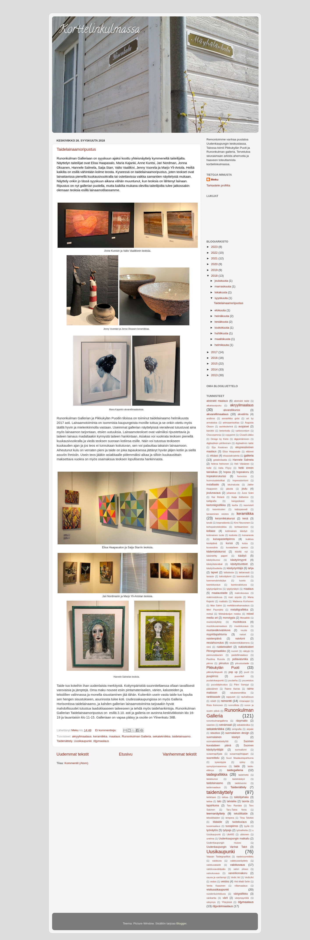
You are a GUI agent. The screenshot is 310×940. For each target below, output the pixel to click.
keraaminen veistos (217, 514)
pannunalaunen (214, 655)
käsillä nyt (241, 551)
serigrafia (236, 729)
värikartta (211, 898)
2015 (214, 363)
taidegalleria (235, 770)
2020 (214, 264)
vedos (213, 881)
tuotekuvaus (239, 821)
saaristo (210, 725)
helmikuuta (222, 345)
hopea (227, 472)
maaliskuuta (223, 339)
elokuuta (221, 310)
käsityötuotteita (214, 568)
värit (225, 897)
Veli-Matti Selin (242, 881)
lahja (251, 568)
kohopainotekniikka (216, 527)
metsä (209, 614)
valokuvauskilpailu (215, 869)
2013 (214, 375)
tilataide (217, 821)
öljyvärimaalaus (223, 906)
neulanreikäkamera (239, 642)
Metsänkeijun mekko (229, 614)
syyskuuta (222, 298)
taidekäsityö (238, 779)
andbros (210, 418)
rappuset (230, 697)
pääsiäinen (212, 688)
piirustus (224, 663)
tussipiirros (231, 826)
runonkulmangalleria (217, 720)
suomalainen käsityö (223, 737)
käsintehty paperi (216, 555)
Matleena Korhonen (243, 601)
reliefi (213, 701)
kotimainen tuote (215, 535)
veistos (225, 881)
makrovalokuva (214, 597)
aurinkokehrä (226, 426)
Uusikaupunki (83, 741)
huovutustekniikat (215, 480)
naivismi (240, 638)
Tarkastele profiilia (218, 185)
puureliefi (239, 676)
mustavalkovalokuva (218, 630)
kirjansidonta (223, 522)
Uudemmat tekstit (72, 754)
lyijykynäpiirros (214, 589)
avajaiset (243, 426)
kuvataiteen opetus (237, 547)
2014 (214, 369)
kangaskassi (238, 501)
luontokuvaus (213, 584)
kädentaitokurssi (216, 551)
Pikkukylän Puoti (222, 667)
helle (208, 468)
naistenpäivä (213, 638)
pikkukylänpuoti (214, 672)
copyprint (230, 435)
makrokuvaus (242, 593)
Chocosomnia (213, 435)
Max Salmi (216, 605)
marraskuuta (223, 286)
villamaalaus (240, 885)
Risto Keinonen (214, 705)
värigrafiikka (241, 893)
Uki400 (230, 834)
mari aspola (234, 597)
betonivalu (224, 430)
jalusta (229, 488)
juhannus (231, 493)
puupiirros (212, 676)
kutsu (245, 543)
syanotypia (220, 762)
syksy (242, 762)
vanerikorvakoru (237, 873)
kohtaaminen (241, 527)
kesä (245, 518)
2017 (214, 352)
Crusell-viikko (247, 435)
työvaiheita (242, 830)
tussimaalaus (213, 826)
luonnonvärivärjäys (216, 580)
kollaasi (210, 531)
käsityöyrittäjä (235, 568)
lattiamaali (244, 572)
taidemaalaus (213, 787)
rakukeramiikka (238, 692)
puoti (246, 672)
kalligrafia (211, 501)
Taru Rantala (234, 805)
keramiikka (100, 736)
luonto (242, 580)
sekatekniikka (162, 736)
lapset (214, 572)
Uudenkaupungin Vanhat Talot (226, 846)
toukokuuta (222, 327)
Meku (214, 179)
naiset (243, 634)
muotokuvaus (241, 626)
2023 (214, 246)
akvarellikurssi (231, 410)
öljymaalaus (101, 741)
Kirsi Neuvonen (242, 522)
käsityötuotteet (239, 564)
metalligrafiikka (239, 609)
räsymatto (241, 720)
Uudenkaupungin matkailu (234, 838)
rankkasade (213, 696)
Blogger (181, 923)
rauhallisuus (247, 697)
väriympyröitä (242, 898)
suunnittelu (212, 757)
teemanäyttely (215, 813)
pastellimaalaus (239, 655)
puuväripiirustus (219, 684)
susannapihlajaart (239, 753)
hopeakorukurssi (216, 476)
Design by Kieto (220, 439)
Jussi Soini (248, 493)
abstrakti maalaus (217, 400)
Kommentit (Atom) (76, 763)
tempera (229, 817)
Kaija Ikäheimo (240, 497)
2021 (214, 258)
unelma (210, 838)
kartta (235, 505)
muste (244, 630)
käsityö (242, 555)
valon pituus (241, 869)
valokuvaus (237, 864)
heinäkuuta (222, 316)
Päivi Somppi (241, 684)
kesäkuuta (222, 321)
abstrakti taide (241, 401)
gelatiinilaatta (220, 459)
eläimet (250, 451)
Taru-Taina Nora (236, 809)
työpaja (227, 830)
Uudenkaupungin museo (223, 842)
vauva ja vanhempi (216, 877)
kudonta (233, 535)
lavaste (210, 576)
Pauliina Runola (215, 659)
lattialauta (229, 572)
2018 (214, 275)
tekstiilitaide (241, 813)
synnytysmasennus (216, 766)
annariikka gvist (230, 418)
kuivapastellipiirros (224, 539)
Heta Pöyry (225, 468)
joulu (244, 488)
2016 (214, 357)
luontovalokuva (239, 584)
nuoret (234, 651)
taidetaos (211, 797)
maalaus (114, 736)
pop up (233, 672)
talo (219, 801)
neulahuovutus (215, 642)
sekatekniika (243, 725)
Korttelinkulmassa (99, 30)
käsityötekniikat (214, 564)
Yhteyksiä (227, 902)
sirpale (250, 729)
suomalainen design (237, 733)
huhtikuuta (222, 333)
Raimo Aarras (232, 688)
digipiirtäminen (241, 439)
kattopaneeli (241, 509)
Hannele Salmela (243, 459)
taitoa (209, 801)
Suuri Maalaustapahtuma (240, 758)
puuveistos (248, 680)
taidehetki (243, 775)
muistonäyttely (214, 622)
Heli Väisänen (241, 463)
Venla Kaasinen (215, 885)
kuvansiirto (212, 547)
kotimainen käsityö (236, 531)
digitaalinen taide (245, 443)
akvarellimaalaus (217, 414)
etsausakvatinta (231, 455)
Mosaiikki (245, 617)
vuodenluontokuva (216, 893)
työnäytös (212, 830)
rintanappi (244, 701)
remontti (226, 701)
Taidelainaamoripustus (76, 149)
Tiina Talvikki (247, 817)
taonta (245, 801)
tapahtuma (212, 805)
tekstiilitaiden (213, 817)
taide (237, 766)
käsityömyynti (239, 559)
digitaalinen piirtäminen (218, 443)
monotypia (229, 617)
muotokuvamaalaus (216, 626)
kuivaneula (248, 535)
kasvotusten (219, 509)
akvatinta (243, 414)
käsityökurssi (213, 560)
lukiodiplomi (225, 576)
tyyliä (247, 826)
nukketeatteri (224, 646)
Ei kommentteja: (106, 730)
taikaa (225, 797)
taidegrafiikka (216, 774)
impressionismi (240, 480)
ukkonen (244, 834)
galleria (249, 455)
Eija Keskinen (220, 447)
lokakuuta (221, 292)
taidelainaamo (181, 736)
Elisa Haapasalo (231, 451)
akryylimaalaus (82, 736)
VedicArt (249, 877)
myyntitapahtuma (216, 634)
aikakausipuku (213, 405)
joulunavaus (213, 492)
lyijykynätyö (233, 589)
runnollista (233, 705)
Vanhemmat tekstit (180, 754)
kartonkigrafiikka (216, 505)
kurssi (229, 543)
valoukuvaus (213, 873)
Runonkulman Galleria (136, 736)
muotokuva (239, 621)
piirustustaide (242, 663)
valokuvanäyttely (239, 860)
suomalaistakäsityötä (217, 741)
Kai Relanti (217, 497)
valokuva (217, 860)
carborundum (243, 430)
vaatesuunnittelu (245, 856)
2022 (214, 252)
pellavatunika (240, 659)
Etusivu (125, 754)
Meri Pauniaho (214, 609)
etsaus (214, 455)
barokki (210, 430)
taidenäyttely (219, 792)
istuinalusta (233, 484)
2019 (214, 270)
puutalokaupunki (215, 680)
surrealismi (241, 749)
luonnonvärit (243, 576)
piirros (209, 663)
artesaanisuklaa (231, 422)
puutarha (233, 680)
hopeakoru (242, 472)
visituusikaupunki (217, 889)
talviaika (231, 801)
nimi (208, 647)
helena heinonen (220, 463)
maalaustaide (219, 593)
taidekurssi (212, 779)
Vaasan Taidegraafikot (218, 856)
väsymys (211, 902)
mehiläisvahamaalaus (238, 605)
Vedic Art (235, 877)
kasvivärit (249, 505)
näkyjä (246, 651)
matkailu (223, 601)
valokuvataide (213, 865)
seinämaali (225, 724)
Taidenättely (64, 741)
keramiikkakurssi (225, 518)
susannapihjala (214, 753)
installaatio (212, 484)
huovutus (242, 476)
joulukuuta (222, 280)
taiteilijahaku (241, 797)
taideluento (241, 783)
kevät (209, 522)
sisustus (215, 733)
